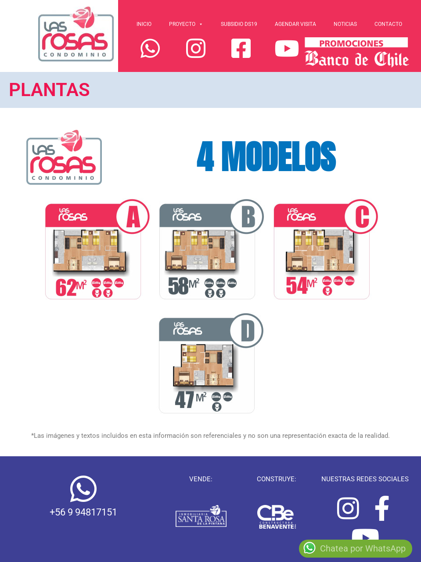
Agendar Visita (295, 24)
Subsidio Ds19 (239, 24)
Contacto (388, 24)
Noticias (345, 24)
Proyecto (186, 24)
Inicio (144, 24)
